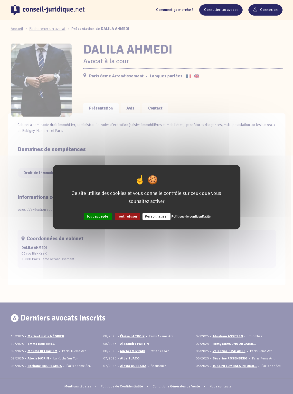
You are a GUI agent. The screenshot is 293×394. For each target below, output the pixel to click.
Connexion (265, 9)
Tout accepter (98, 216)
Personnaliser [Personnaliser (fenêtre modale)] (156, 216)
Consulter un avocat (221, 9)
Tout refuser (127, 216)
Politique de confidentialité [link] (191, 216)
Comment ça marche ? (174, 9)
